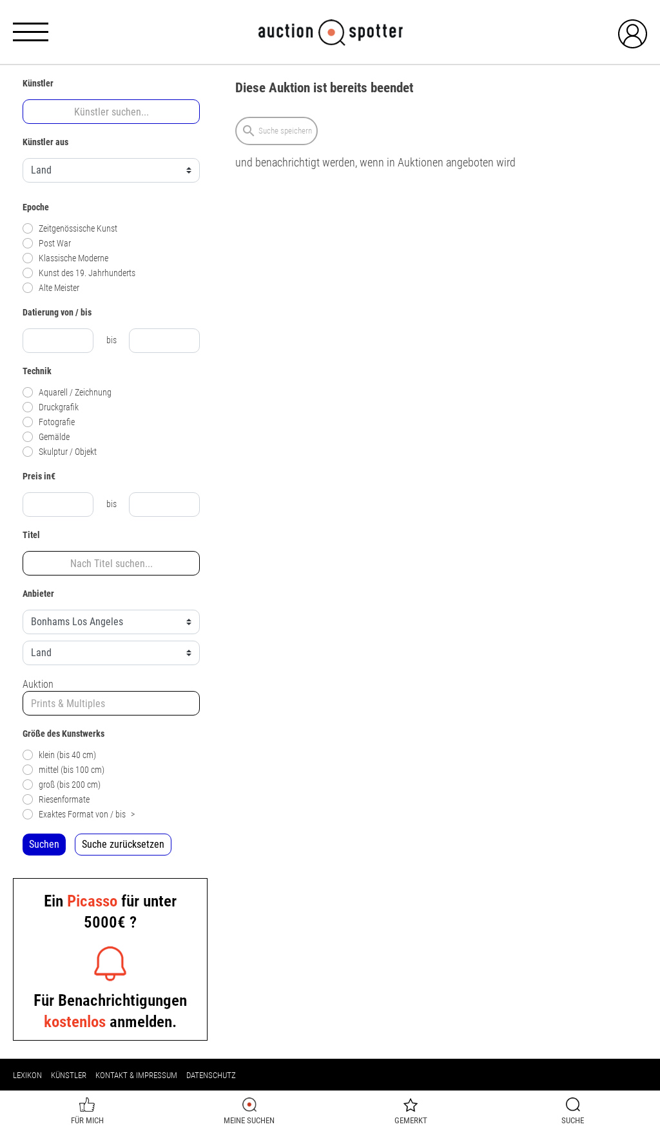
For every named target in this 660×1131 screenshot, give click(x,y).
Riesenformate (56, 799)
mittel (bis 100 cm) (63, 770)
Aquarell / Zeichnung (67, 392)
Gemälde (46, 437)
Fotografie (49, 422)
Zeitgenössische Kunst (70, 228)
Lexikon (27, 1075)
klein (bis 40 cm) (59, 755)
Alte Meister (51, 288)
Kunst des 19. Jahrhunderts (79, 273)
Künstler (68, 1075)
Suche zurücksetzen (123, 844)
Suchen (44, 844)
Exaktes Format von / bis (79, 814)
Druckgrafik (51, 407)
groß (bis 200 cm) (62, 784)
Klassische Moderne (65, 258)
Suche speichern (276, 131)
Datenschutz (211, 1075)
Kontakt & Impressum (136, 1075)
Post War (47, 243)
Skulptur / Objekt (60, 451)
